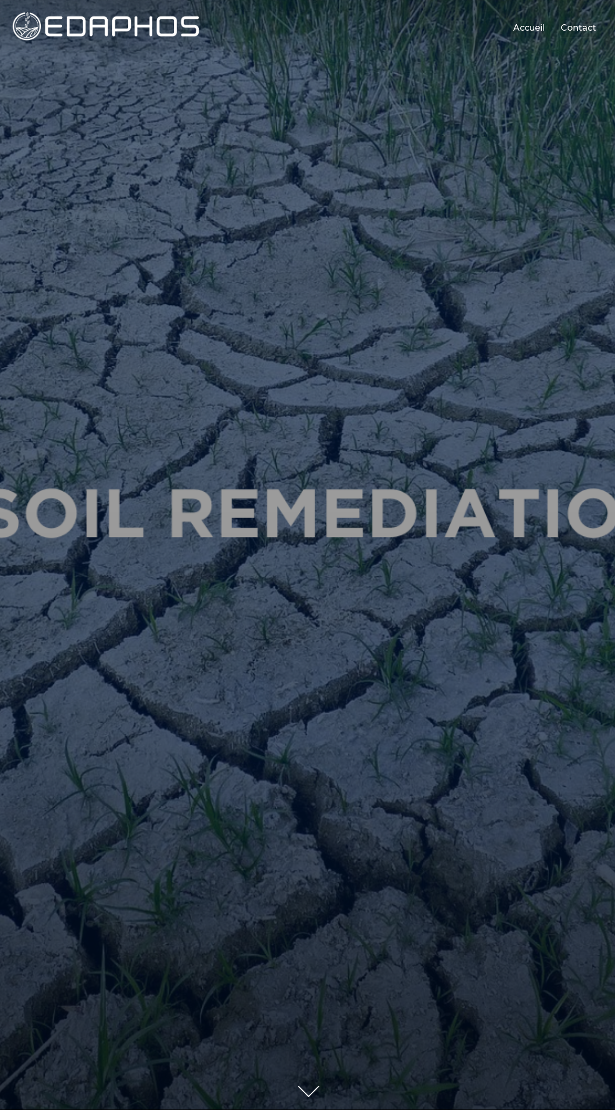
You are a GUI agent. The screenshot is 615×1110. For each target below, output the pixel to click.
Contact (578, 28)
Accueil (528, 28)
